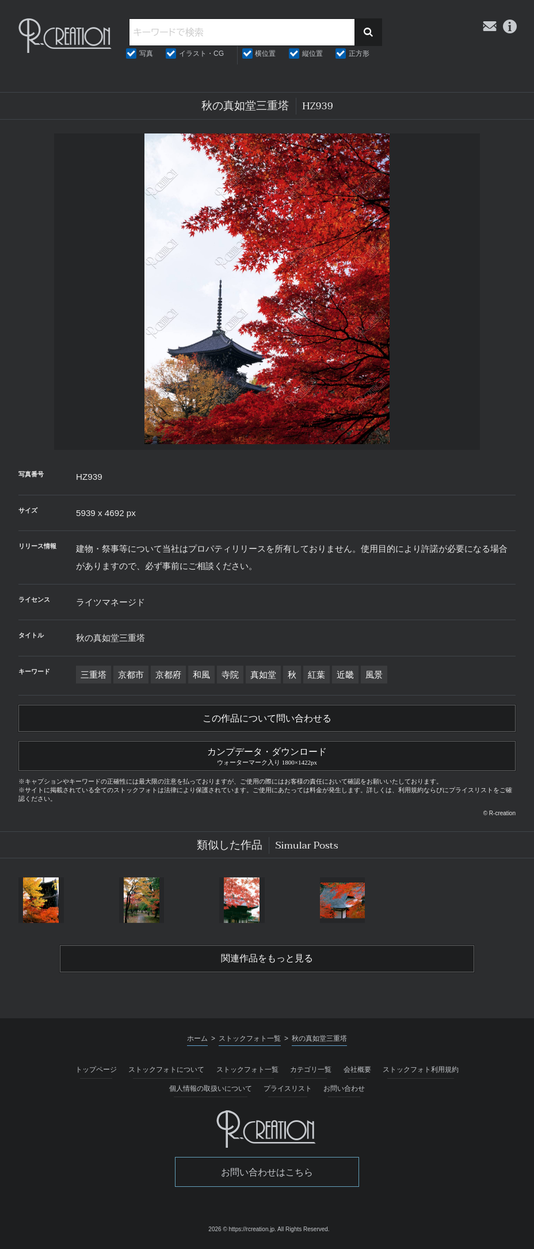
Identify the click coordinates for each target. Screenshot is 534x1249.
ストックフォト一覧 (247, 1069)
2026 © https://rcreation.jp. (242, 1229)
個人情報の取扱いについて (210, 1088)
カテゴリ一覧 (310, 1069)
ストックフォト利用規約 (421, 1069)
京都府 (168, 674)
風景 (374, 674)
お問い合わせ (344, 1088)
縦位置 (312, 53)
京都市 (131, 674)
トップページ (96, 1069)
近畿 (345, 674)
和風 (201, 674)
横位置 (265, 53)
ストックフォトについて (166, 1069)
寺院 (230, 674)
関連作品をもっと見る (267, 958)
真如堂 (263, 674)
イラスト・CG (201, 53)
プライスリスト (288, 1088)
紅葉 (316, 674)
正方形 (359, 53)
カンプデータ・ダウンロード (267, 755)
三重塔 (93, 674)
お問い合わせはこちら (267, 1172)
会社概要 (357, 1069)
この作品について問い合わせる (267, 719)
